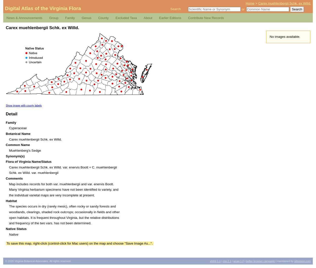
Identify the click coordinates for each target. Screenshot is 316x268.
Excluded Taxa (126, 18)
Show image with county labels (24, 105)
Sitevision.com (302, 261)
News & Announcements (24, 18)
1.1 (215, 261)
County (103, 18)
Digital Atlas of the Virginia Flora (43, 8)
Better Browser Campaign (260, 261)
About (148, 18)
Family (70, 18)
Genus (86, 18)
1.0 (238, 261)
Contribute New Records (206, 18)
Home (250, 3)
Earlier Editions (170, 18)
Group (53, 18)
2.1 (227, 261)
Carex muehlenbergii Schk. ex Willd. (284, 3)
